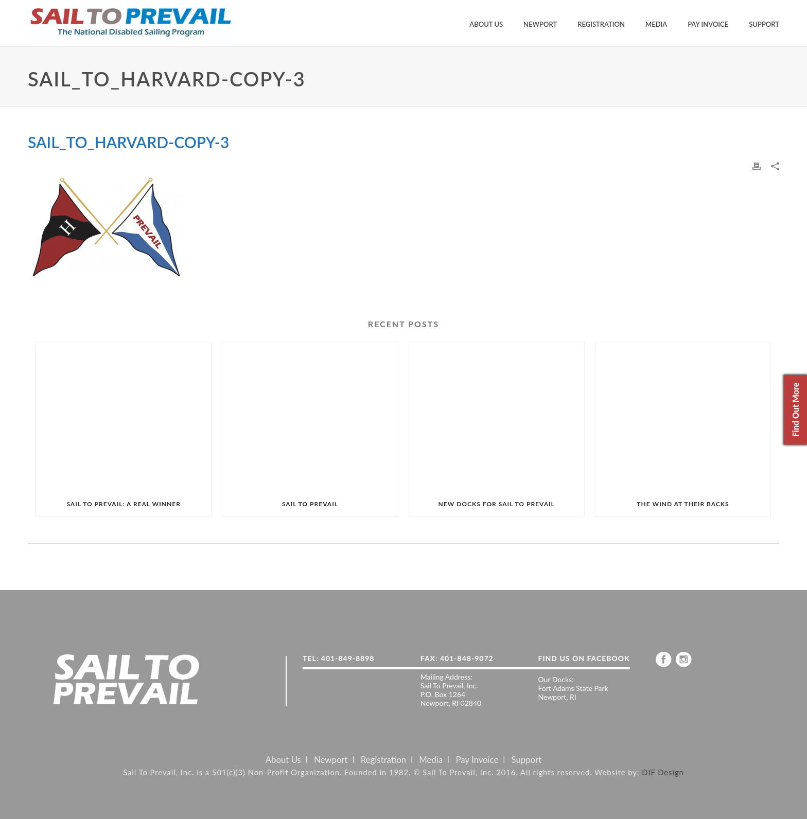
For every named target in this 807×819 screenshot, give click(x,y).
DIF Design (663, 772)
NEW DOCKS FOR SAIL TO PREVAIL (496, 504)
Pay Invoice (708, 24)
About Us (486, 24)
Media (656, 24)
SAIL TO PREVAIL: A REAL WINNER (123, 504)
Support (764, 24)
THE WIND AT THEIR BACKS (683, 504)
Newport (540, 24)
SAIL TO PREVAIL (310, 504)
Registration (601, 24)
